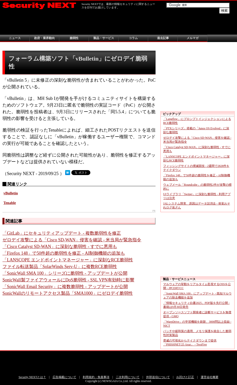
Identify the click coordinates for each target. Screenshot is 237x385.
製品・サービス (103, 38)
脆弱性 (74, 38)
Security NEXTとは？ (32, 377)
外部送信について (158, 377)
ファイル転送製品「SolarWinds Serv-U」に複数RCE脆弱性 (59, 266)
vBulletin (10, 193)
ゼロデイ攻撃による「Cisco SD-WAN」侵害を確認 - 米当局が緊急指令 (71, 239)
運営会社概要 (209, 377)
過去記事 (163, 38)
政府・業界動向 (44, 38)
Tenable (9, 203)
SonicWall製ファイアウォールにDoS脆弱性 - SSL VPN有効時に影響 (68, 279)
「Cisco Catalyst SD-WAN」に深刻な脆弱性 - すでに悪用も (59, 246)
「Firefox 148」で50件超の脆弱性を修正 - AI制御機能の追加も (63, 253)
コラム (133, 38)
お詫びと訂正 (185, 377)
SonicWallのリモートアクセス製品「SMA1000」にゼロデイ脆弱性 (67, 293)
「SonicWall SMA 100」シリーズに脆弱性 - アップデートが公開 (64, 273)
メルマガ (192, 38)
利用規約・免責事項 (96, 377)
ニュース (15, 38)
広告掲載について (64, 377)
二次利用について (127, 377)
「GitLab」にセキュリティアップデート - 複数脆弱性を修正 (61, 233)
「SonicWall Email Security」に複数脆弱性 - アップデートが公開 (65, 286)
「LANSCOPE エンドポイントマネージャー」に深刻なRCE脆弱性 (67, 259)
